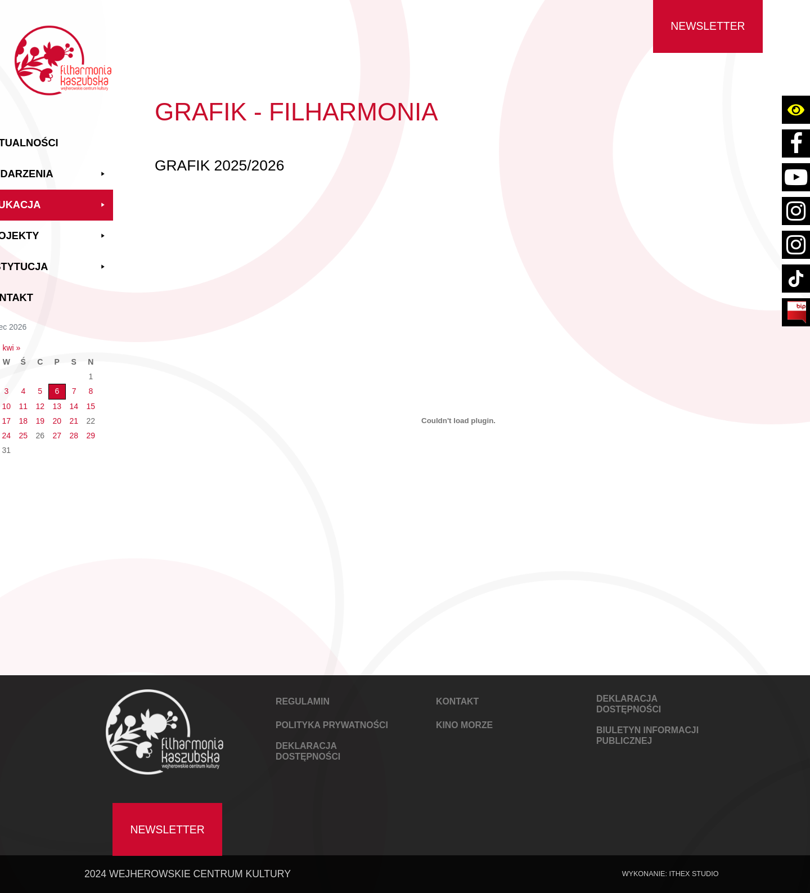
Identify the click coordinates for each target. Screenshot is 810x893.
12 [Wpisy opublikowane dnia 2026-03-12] (81, 399)
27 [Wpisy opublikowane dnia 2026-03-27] (98, 428)
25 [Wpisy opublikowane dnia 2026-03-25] (64, 428)
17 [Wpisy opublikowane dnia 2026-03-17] (47, 414)
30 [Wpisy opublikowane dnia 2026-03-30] (30, 443)
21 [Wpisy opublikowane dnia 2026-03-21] (115, 414)
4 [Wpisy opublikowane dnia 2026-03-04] (64, 384)
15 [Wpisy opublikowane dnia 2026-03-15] (132, 399)
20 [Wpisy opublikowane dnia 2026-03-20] (98, 414)
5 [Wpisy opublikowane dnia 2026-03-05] (81, 384)
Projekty (87, 229)
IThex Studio (693, 874)
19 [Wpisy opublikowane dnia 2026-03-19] (81, 414)
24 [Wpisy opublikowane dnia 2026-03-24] (47, 428)
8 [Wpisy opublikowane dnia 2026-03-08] (132, 384)
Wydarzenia (87, 167)
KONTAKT (457, 701)
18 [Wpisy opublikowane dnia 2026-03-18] (64, 414)
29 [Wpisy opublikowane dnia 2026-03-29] (132, 428)
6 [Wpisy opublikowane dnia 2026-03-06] (98, 384)
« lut (29, 340)
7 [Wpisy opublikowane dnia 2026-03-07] (115, 384)
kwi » (53, 340)
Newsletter (707, 26)
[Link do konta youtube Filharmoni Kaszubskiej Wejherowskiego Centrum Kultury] (796, 177)
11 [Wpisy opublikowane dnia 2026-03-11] (64, 399)
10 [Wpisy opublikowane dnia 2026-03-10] (47, 399)
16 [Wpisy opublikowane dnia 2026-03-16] (30, 414)
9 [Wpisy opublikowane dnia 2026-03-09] (31, 399)
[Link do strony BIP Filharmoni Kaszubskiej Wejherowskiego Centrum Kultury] (796, 312)
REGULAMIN (303, 701)
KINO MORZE (464, 725)
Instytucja (87, 260)
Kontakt (50, 291)
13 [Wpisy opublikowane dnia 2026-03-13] (98, 399)
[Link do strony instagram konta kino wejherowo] (796, 245)
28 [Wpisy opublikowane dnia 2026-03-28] (115, 428)
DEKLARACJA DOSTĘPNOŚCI (308, 751)
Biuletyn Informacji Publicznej (647, 735)
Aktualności (62, 136)
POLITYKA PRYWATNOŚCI (332, 725)
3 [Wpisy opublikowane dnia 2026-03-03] (48, 384)
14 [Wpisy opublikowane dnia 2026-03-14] (115, 399)
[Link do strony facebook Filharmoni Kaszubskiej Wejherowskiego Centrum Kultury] (796, 143)
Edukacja (87, 198)
